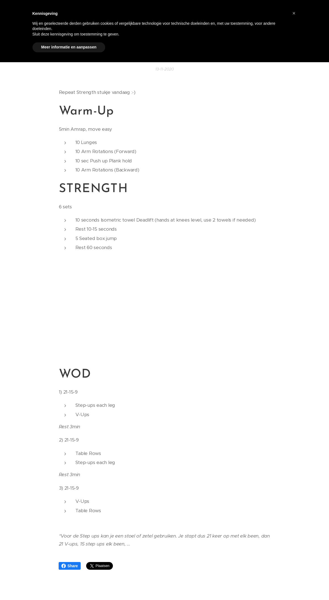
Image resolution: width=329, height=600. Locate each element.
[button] (294, 13)
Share (69, 566)
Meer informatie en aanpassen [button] (69, 47)
